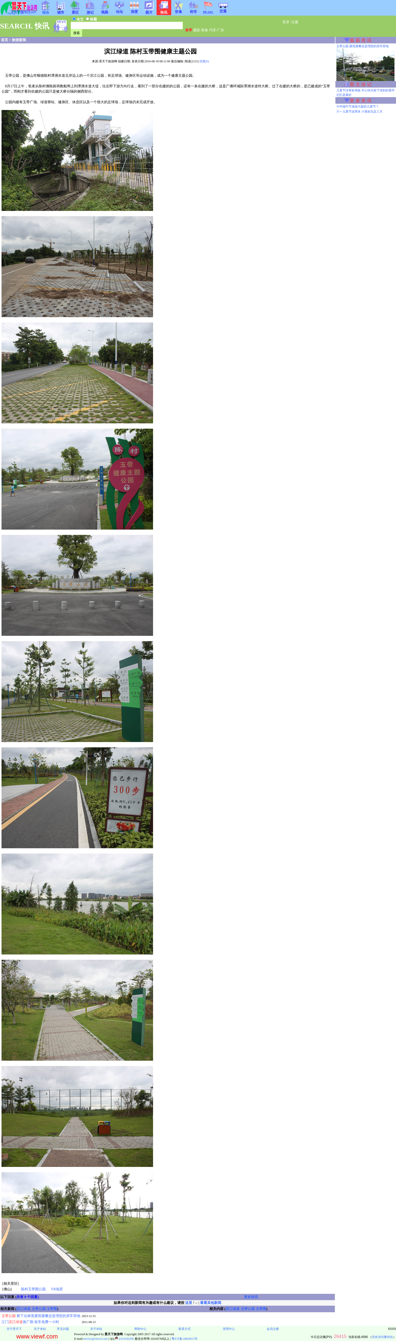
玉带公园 (39, 1309)
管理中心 (229, 1329)
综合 (46, 10)
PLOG (208, 11)
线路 (105, 10)
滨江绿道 (23, 1309)
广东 (220, 30)
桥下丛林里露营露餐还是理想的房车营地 (41, 1316)
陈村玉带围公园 (33, 1289)
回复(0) (204, 61)
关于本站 (40, 1329)
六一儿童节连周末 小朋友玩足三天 (359, 111)
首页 (4, 40)
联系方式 (185, 1329)
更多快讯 (251, 1297)
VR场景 (57, 1289)
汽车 (212, 30)
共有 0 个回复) (27, 1297)
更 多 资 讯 (361, 100)
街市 (193, 10)
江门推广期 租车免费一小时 (30, 1322)
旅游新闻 (19, 40)
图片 (149, 10)
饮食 (179, 10)
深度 (134, 10)
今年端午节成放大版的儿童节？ (357, 106)
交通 (223, 9)
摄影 (196, 30)
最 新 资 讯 (361, 40)
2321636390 (124, 1338)
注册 (294, 22)
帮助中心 (140, 1329)
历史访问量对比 (382, 1337)
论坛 (119, 10)
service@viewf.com (95, 1338)
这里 (188, 1303)
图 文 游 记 (361, 84)
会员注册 (273, 1329)
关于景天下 (14, 1329)
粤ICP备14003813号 (184, 1338)
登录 (285, 22)
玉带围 (51, 1309)
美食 (204, 30)
